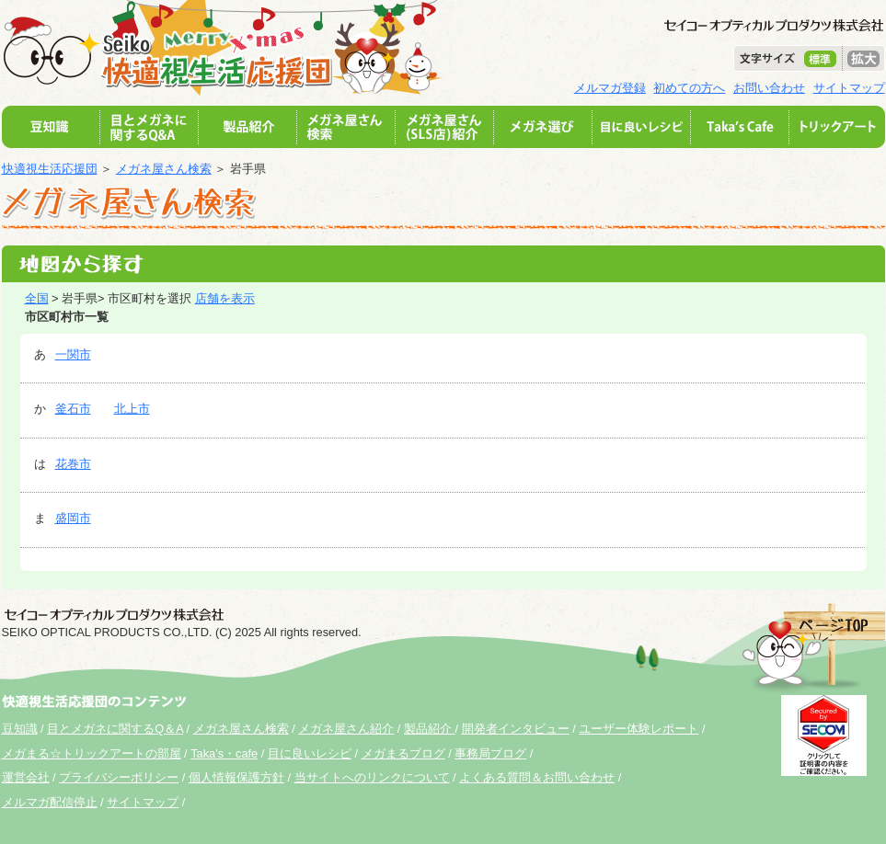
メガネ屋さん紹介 (346, 729)
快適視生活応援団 (50, 169)
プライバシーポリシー (118, 777)
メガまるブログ (403, 753)
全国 (37, 298)
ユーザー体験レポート (638, 729)
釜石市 (73, 409)
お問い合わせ (769, 88)
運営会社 (26, 777)
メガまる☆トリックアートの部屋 (91, 753)
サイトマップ (849, 88)
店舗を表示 (225, 298)
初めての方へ (689, 88)
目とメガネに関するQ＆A (115, 729)
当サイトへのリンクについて (372, 777)
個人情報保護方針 (236, 777)
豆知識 (20, 729)
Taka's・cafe (224, 753)
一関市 (73, 354)
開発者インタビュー (516, 729)
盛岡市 (73, 518)
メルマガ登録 (610, 88)
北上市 (132, 409)
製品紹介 (429, 729)
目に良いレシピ (309, 753)
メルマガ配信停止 (50, 802)
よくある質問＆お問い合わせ (537, 777)
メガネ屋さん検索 (164, 169)
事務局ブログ (490, 753)
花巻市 (73, 464)
